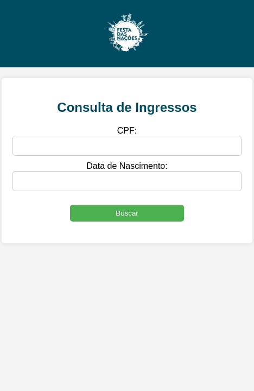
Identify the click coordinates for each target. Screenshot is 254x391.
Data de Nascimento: (126, 166)
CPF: (127, 130)
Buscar (127, 213)
